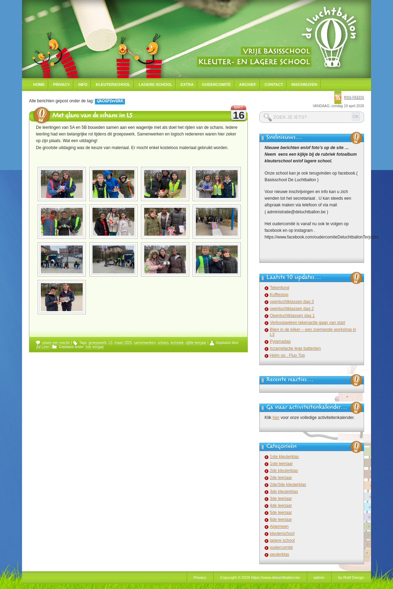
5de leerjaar (95, 347)
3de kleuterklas (284, 491)
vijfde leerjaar (196, 343)
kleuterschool (282, 533)
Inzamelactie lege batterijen (295, 348)
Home (39, 84)
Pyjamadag (280, 341)
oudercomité (281, 547)
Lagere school (155, 84)
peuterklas (279, 554)
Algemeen (279, 526)
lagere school (282, 540)
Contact (274, 84)
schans (163, 343)
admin (319, 577)
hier (276, 417)
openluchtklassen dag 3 (292, 301)
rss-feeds (354, 98)
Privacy (61, 84)
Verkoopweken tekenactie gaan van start (307, 322)
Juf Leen (42, 347)
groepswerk (98, 343)
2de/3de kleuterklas (288, 484)
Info (82, 84)
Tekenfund (279, 287)
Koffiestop (279, 294)
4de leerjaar (281, 505)
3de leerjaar (281, 498)
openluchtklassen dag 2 (292, 308)
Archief (247, 84)
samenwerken (145, 343)
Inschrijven (304, 84)
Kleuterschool (113, 84)
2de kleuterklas (284, 470)
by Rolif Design (351, 577)
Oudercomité (216, 84)
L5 (110, 343)
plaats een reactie (56, 343)
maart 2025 (123, 343)
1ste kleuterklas (284, 456)
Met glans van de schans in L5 (92, 116)
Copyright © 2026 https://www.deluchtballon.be (260, 577)
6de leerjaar (281, 519)
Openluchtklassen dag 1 (292, 315)
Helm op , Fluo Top (287, 355)
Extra (186, 84)
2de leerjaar (281, 477)
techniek (177, 343)
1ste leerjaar (281, 463)
